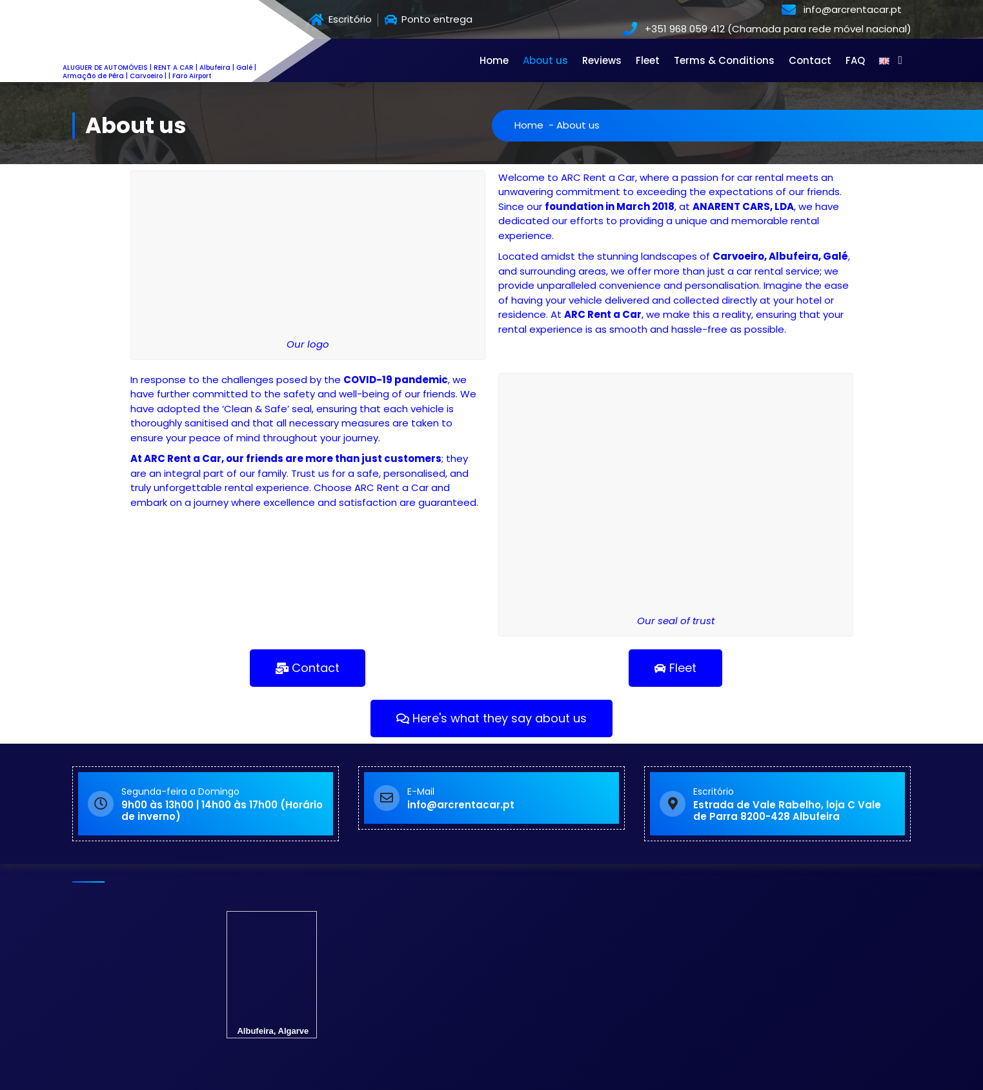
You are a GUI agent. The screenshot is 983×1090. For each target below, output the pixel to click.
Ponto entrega (428, 20)
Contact (810, 60)
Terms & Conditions (724, 60)
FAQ (855, 60)
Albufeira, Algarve (271, 981)
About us (545, 60)
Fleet (648, 60)
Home (494, 60)
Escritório (340, 20)
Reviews (602, 60)
